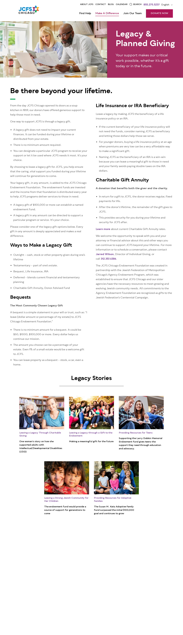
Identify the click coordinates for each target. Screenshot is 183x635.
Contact (100, 4)
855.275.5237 (152, 5)
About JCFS (86, 4)
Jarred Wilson (105, 254)
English (165, 5)
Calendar (121, 4)
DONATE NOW (159, 13)
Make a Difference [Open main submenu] (107, 13)
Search (137, 4)
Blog (111, 4)
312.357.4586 (108, 259)
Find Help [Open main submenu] (85, 13)
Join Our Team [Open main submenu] (132, 13)
